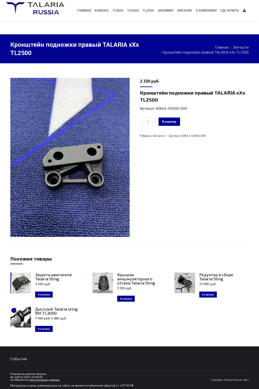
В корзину (169, 121)
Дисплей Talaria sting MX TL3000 (56, 311)
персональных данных (44, 379)
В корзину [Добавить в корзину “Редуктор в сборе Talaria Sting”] (208, 294)
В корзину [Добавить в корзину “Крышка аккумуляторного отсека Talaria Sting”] (126, 298)
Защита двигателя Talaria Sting (53, 277)
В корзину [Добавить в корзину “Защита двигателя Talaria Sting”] (44, 294)
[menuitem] (84, 24)
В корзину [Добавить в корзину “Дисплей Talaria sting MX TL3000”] (44, 329)
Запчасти (158, 135)
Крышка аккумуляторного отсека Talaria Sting (136, 279)
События (18, 359)
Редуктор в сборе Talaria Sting (216, 277)
